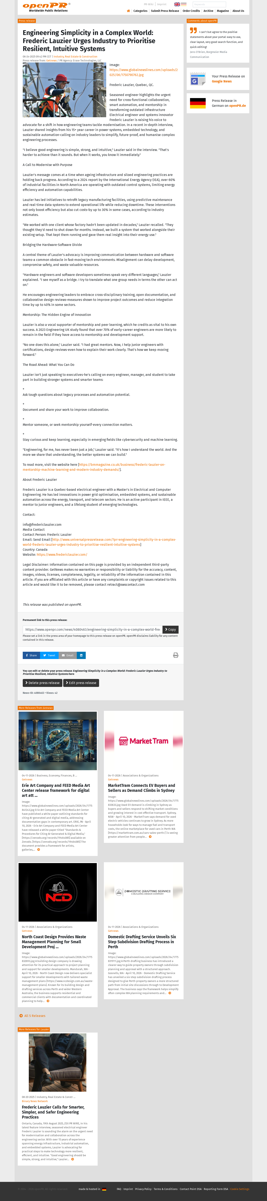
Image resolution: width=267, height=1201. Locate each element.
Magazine (223, 11)
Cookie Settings (239, 1189)
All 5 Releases (31, 1016)
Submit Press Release (165, 11)
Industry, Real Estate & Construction (75, 56)
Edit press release (81, 683)
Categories (140, 11)
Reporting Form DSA (216, 1189)
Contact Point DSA (191, 1189)
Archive (208, 11)
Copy (170, 630)
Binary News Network (35, 1101)
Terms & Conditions (166, 1189)
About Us (238, 11)
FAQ (119, 1189)
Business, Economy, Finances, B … (57, 775)
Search (235, 4)
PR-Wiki (149, 4)
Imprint (161, 4)
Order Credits (191, 11)
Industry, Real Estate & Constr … (56, 1097)
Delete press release (42, 683)
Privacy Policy (143, 1189)
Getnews (51, 60)
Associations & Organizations (141, 775)
